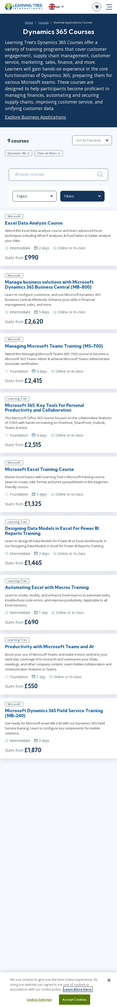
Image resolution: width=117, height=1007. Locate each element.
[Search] (100, 174)
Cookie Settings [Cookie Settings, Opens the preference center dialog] (39, 1000)
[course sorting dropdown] (92, 140)
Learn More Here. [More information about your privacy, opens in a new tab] (77, 990)
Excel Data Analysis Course (34, 223)
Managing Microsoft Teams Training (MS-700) (54, 346)
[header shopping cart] (96, 7)
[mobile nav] (109, 7)
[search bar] (58, 174)
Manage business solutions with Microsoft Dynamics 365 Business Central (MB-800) (49, 284)
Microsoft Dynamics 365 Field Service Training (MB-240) (54, 713)
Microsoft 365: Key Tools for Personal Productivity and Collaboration (44, 408)
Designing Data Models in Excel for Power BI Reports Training (52, 531)
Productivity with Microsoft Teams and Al (49, 646)
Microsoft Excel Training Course (39, 469)
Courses (43, 22)
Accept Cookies (74, 1000)
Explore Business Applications (35, 117)
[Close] (109, 981)
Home (29, 22)
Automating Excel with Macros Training (47, 587)
